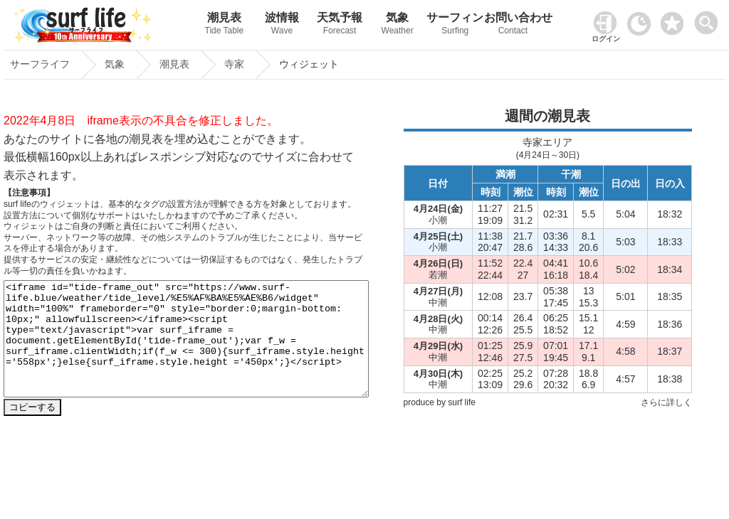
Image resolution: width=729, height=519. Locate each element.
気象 (397, 25)
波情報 (281, 25)
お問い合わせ (513, 25)
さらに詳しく (666, 402)
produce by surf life (440, 402)
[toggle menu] (709, 19)
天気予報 (340, 25)
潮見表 (224, 25)
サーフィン (455, 25)
